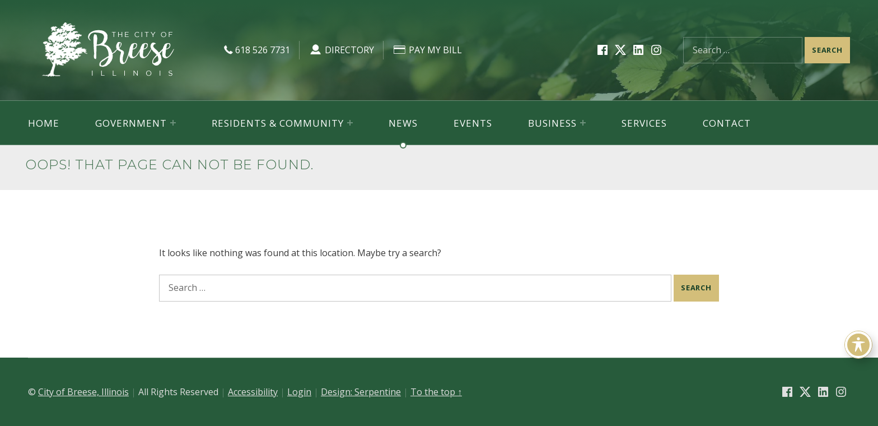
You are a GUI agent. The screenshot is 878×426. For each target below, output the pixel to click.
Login (299, 392)
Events (473, 123)
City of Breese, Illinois (83, 392)
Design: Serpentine (361, 392)
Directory (341, 50)
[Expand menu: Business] (583, 123)
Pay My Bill (427, 50)
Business (552, 123)
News (403, 123)
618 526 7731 (255, 50)
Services (644, 123)
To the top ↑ (436, 392)
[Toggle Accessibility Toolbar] (858, 344)
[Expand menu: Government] (173, 123)
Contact (727, 123)
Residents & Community (278, 123)
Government (131, 123)
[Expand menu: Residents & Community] (350, 123)
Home (43, 123)
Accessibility (253, 392)
